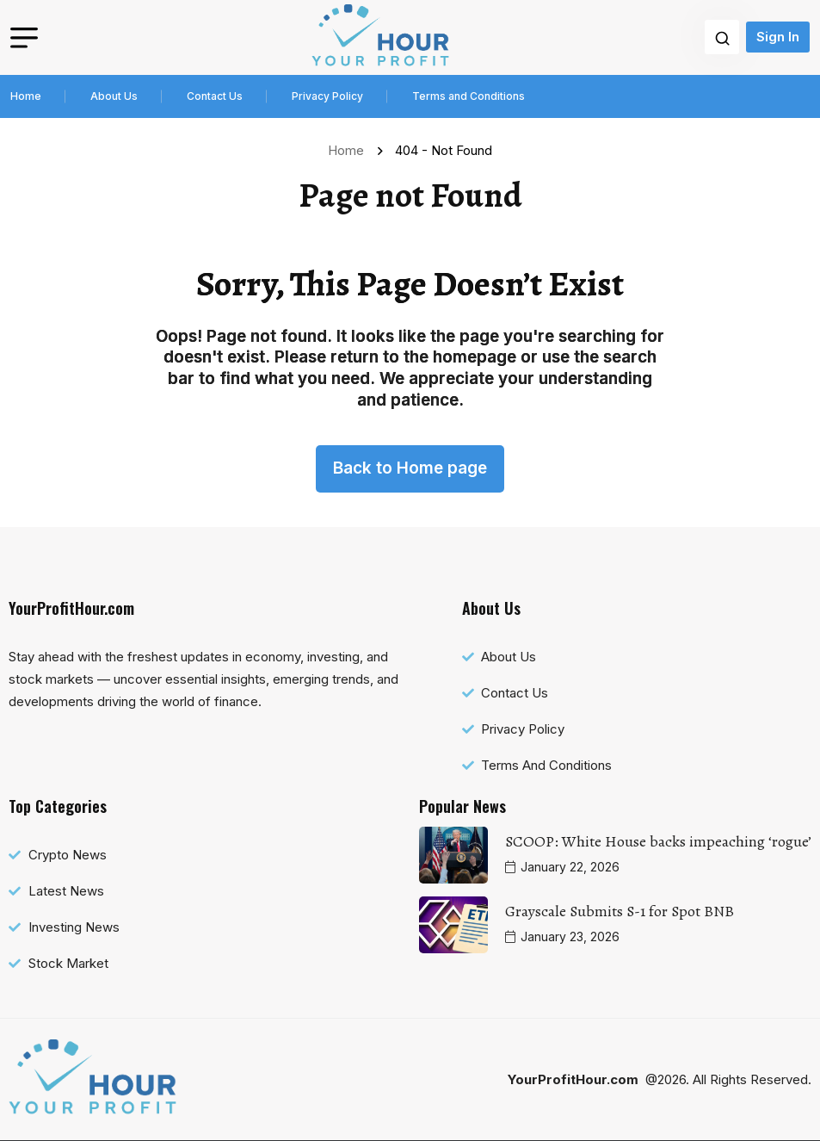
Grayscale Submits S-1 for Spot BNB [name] (619, 911)
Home (25, 96)
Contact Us (215, 96)
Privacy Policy (327, 96)
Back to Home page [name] (410, 468)
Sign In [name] (777, 36)
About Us (114, 96)
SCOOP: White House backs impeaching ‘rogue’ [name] (658, 841)
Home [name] (349, 150)
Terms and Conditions (468, 96)
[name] (380, 37)
